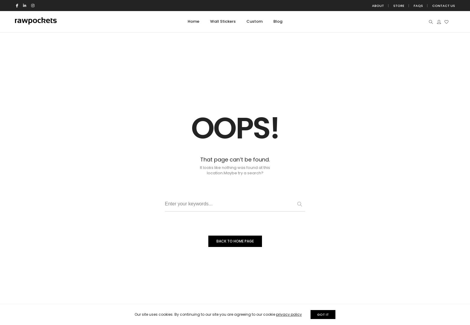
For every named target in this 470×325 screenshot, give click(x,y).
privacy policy (289, 314)
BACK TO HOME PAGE (235, 241)
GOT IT (323, 314)
